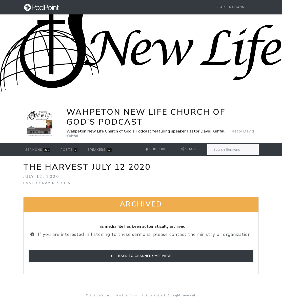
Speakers (100, 150)
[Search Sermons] (233, 149)
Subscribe (157, 149)
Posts (69, 150)
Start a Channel (232, 7)
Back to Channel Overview (141, 256)
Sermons (37, 150)
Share (189, 149)
